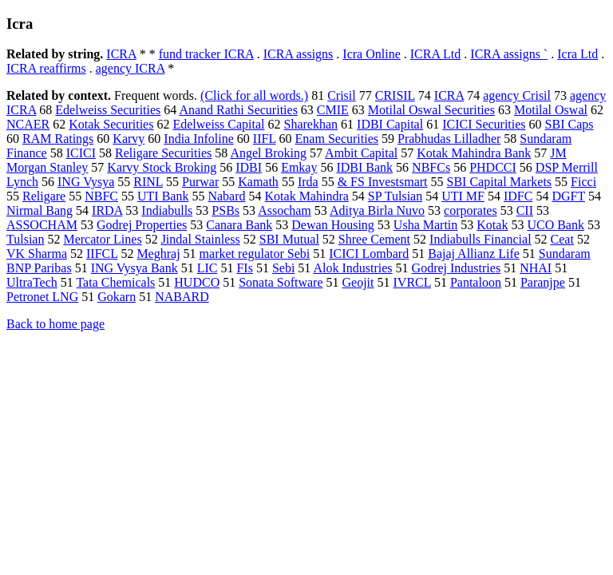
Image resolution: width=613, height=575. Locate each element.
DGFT (568, 196)
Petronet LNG (42, 296)
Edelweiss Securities (107, 110)
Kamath (258, 181)
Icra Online (371, 54)
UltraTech (31, 282)
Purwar (200, 181)
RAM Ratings (57, 138)
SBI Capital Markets (499, 181)
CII (524, 210)
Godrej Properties (142, 225)
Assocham (284, 210)
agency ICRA (130, 68)
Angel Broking (268, 153)
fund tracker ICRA (206, 54)
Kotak (492, 225)
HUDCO (196, 282)
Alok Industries (352, 268)
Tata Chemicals (115, 282)
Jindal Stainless (200, 239)
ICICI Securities (483, 124)
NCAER (27, 124)
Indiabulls (166, 210)
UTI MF (462, 196)
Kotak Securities (111, 124)
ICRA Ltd (435, 54)
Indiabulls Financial (480, 239)
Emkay (299, 167)
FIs (244, 268)
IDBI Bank (364, 167)
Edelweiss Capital (218, 124)
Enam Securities (336, 138)
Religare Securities (163, 153)
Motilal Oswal (550, 110)
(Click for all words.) (254, 95)
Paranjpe (542, 282)
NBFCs (431, 167)
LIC (207, 268)
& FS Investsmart (383, 181)
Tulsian (25, 239)
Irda (308, 181)
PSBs (225, 210)
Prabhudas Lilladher (448, 138)
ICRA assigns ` (509, 54)
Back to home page (55, 324)
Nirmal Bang (39, 210)
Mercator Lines (102, 239)
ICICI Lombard (369, 253)
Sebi (283, 268)
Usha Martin (425, 225)
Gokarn (116, 296)
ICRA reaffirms (46, 68)
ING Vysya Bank (134, 268)
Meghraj (158, 253)
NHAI (536, 268)
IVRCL (412, 282)
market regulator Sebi (255, 253)
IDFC (518, 196)
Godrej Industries (456, 268)
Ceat (562, 239)
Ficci (583, 181)
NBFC (101, 196)
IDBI (248, 167)
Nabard (226, 196)
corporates (470, 210)
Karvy (128, 138)
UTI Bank (162, 196)
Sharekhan (311, 124)
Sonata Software (280, 282)
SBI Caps (569, 124)
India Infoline (199, 138)
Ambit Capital (361, 153)
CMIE (333, 110)
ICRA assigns (298, 54)
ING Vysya (85, 181)
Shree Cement (374, 239)
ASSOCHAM (41, 225)
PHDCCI (492, 167)
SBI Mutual (289, 239)
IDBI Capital (390, 124)
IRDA (107, 210)
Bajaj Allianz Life (474, 253)
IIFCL (101, 253)
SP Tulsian (395, 196)
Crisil (341, 95)
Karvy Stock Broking (161, 167)
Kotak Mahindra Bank (474, 153)
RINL (148, 181)
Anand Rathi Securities (238, 110)
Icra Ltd (577, 54)
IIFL (264, 138)
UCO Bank (555, 225)
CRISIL (395, 95)
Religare (43, 196)
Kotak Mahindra (307, 196)
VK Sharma (36, 253)
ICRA (121, 54)
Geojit (358, 282)
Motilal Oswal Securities (431, 110)
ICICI (81, 153)
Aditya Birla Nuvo (377, 210)
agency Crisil (517, 95)
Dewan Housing (332, 225)
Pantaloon (475, 282)
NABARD (182, 296)
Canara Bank (239, 225)
